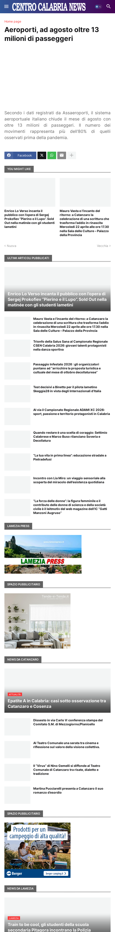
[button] (6, 6)
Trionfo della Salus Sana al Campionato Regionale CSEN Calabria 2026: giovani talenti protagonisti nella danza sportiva (70, 345)
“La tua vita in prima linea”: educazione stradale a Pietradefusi (69, 457)
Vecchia (102, 246)
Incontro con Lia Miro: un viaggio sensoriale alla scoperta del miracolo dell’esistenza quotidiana (69, 480)
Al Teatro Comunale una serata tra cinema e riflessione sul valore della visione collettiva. (66, 745)
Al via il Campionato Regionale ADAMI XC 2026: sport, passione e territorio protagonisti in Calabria (71, 412)
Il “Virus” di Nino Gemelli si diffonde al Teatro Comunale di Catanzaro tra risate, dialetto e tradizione (66, 769)
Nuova (11, 246)
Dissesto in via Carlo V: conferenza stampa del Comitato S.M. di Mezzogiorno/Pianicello (68, 722)
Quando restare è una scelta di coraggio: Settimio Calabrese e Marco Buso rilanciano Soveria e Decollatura (70, 436)
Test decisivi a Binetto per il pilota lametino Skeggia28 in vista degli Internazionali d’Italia (67, 389)
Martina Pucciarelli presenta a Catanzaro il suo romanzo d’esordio (68, 790)
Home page (12, 21)
